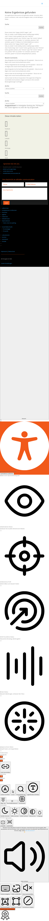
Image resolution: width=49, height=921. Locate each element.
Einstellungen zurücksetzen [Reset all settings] (7, 909)
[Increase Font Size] (1, 757)
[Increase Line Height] (1, 776)
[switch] (0, 530)
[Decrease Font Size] (1, 761)
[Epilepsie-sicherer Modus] (1, 751)
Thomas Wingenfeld (10, 64)
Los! (6, 203)
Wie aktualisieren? (30, 830)
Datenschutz (11, 251)
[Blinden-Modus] (1, 696)
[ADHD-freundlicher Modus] (1, 641)
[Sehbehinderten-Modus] (1, 530)
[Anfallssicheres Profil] (1, 585)
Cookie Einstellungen (6, 263)
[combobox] (24, 343)
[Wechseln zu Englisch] (3, 245)
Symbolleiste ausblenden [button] (7, 473)
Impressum (4, 251)
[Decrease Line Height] (1, 780)
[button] (0, 420)
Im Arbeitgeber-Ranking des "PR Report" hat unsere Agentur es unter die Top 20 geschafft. (24, 106)
